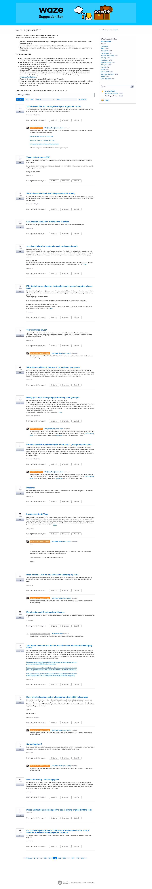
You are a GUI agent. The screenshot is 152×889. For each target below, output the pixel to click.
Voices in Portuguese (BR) (38, 157)
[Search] (132, 86)
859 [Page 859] (50, 858)
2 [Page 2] (37, 858)
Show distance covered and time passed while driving (50, 193)
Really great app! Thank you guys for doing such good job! (53, 398)
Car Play (103, 58)
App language (105, 53)
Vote (20, 111)
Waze (107, 100)
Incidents (30, 488)
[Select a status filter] (66, 99)
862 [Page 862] (64, 858)
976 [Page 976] (73, 858)
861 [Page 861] (59, 858)
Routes (103, 69)
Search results (105, 72)
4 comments (29, 268)
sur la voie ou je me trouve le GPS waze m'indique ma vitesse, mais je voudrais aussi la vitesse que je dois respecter (57, 831)
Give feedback (110, 91)
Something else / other (107, 74)
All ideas (103, 44)
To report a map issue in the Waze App (41, 136)
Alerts (102, 48)
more (85, 264)
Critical (77, 120)
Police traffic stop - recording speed (42, 780)
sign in (116, 29)
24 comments (29, 528)
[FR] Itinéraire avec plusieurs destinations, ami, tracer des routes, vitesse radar (59, 287)
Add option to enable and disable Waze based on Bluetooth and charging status (59, 647)
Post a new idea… (106, 41)
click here (59, 435)
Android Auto (105, 51)
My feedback (82, 99)
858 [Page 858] (45, 858)
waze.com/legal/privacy (28, 77)
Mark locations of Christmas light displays (45, 612)
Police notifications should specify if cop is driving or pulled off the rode (59, 810)
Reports (103, 67)
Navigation (37, 115)
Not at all (55, 120)
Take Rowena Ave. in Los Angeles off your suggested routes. (53, 106)
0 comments (29, 115)
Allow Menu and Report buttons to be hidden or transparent (53, 367)
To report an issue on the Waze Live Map (42, 140)
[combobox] (116, 86)
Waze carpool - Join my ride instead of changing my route (52, 575)
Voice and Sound (106, 79)
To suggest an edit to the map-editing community (44, 144)
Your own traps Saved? (36, 330)
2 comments (29, 496)
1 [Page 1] (34, 858)
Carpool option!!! (34, 744)
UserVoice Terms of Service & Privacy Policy (82, 882)
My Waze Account (106, 62)
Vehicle (103, 76)
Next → (83, 858)
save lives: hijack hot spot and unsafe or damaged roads (51, 246)
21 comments (29, 620)
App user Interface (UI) (107, 55)
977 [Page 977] (78, 858)
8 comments (29, 228)
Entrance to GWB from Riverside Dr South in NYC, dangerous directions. (59, 445)
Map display (104, 60)
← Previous (28, 858)
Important (66, 120)
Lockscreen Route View (37, 514)
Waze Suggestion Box (111, 96)
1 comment (29, 204)
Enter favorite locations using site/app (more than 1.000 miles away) (57, 697)
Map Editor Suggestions (112, 93)
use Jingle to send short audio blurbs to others (47, 222)
